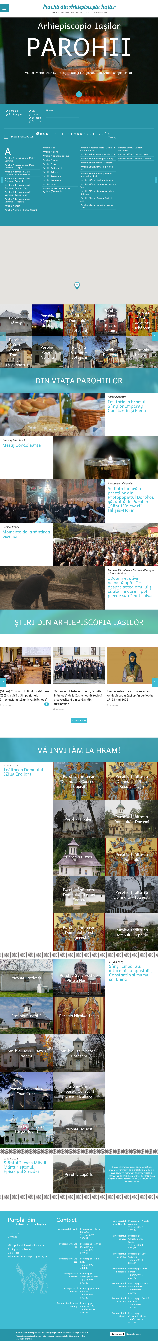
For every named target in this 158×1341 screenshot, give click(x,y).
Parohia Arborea (50, 172)
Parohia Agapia (12, 205)
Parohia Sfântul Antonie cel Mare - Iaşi (98, 186)
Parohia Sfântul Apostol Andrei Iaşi (96, 199)
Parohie (13, 110)
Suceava (36, 121)
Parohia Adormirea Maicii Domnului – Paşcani (17, 200)
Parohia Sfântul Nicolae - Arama (134, 158)
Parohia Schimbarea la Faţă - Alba (97, 154)
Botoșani (37, 117)
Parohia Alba (48, 147)
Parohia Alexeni (50, 160)
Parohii (55, 12)
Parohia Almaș (49, 164)
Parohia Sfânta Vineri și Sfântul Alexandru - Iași (96, 175)
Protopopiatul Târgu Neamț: (118, 1222)
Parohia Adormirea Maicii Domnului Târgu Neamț (17, 193)
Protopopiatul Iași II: (68, 1245)
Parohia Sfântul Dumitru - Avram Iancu (97, 206)
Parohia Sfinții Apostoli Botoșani (96, 162)
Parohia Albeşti (50, 151)
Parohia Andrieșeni (52, 168)
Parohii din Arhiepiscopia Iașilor (79, 6)
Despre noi (14, 1233)
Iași (34, 110)
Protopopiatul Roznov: (119, 1237)
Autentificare (100, 12)
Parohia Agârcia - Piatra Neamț (20, 210)
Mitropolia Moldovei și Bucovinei (26, 1245)
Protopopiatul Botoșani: (119, 1270)
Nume (49, 110)
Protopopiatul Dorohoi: (119, 1285)
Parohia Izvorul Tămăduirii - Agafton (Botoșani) (56, 190)
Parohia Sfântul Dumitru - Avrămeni (131, 149)
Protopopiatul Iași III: (68, 1260)
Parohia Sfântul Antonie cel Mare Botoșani (97, 192)
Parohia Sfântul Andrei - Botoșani (97, 180)
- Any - (19, 137)
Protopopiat (16, 114)
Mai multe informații (24, 1339)
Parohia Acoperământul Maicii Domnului (19, 159)
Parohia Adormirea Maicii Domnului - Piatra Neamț (17, 173)
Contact (88, 12)
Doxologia (13, 1253)
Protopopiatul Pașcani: (71, 1275)
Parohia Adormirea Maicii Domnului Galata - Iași (17, 186)
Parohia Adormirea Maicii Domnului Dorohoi (17, 180)
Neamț (35, 114)
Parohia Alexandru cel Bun (55, 155)
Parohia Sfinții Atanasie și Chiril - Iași (97, 168)
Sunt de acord (117, 1334)
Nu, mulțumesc (133, 1334)
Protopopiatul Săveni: (119, 1314)
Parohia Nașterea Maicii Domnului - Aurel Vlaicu (97, 149)
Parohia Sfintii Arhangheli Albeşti (97, 158)
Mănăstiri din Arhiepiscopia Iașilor (28, 1256)
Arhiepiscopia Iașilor (71, 12)
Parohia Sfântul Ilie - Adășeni (133, 154)
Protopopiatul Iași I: (67, 1229)
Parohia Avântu (50, 184)
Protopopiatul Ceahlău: (119, 1255)
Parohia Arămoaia (51, 180)
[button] (77, 286)
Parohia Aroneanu (51, 176)
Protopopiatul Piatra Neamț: (67, 1304)
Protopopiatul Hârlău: (71, 1289)
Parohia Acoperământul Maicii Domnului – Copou (19, 166)
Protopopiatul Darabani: (119, 1299)
